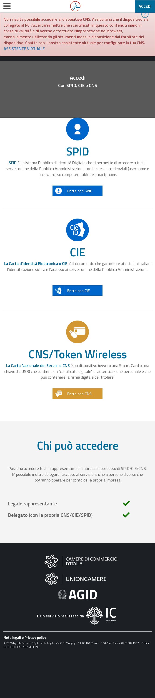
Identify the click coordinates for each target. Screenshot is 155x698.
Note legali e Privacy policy (24, 637)
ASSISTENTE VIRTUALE (24, 49)
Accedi (145, 6)
